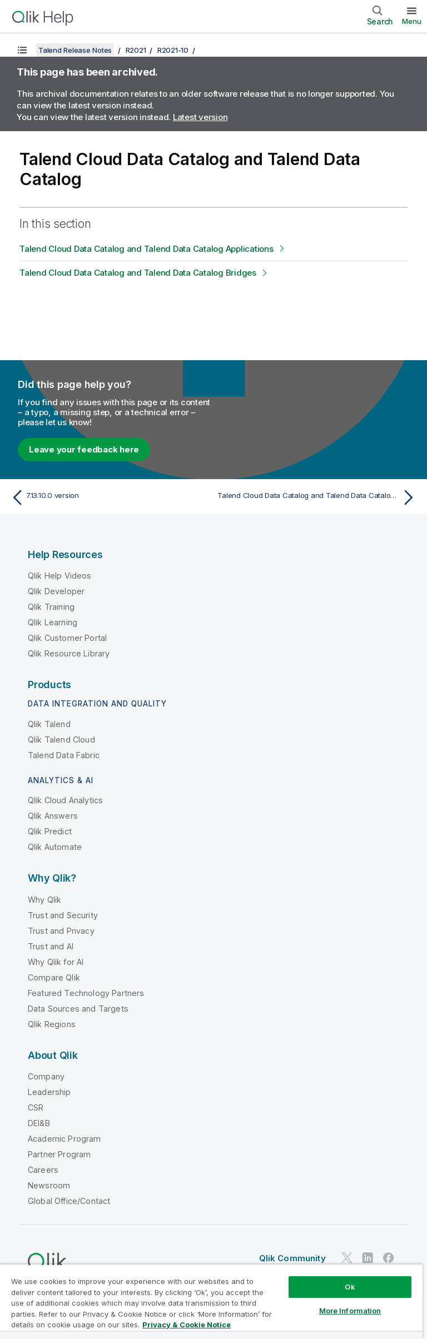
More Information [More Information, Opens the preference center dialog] (350, 1310)
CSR (35, 1107)
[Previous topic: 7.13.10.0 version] (109, 497)
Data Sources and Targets (78, 1008)
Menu (411, 21)
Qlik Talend (49, 724)
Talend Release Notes (75, 50)
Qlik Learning (52, 622)
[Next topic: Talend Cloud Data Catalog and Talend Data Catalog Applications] (318, 497)
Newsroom (49, 1185)
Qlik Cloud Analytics (65, 800)
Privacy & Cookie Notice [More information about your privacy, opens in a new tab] (186, 1324)
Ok (350, 1286)
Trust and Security (63, 915)
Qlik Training (51, 606)
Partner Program (59, 1154)
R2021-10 (172, 50)
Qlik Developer (56, 591)
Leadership (49, 1092)
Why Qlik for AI (55, 962)
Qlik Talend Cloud (61, 739)
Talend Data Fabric (64, 755)
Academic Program (64, 1138)
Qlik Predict (50, 831)
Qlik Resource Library (69, 653)
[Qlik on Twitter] (347, 1257)
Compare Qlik (54, 977)
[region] (211, 1301)
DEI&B (39, 1123)
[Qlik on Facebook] (388, 1257)
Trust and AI (50, 946)
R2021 (136, 50)
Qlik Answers (53, 815)
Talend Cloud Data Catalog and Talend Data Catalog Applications (146, 248)
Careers (43, 1169)
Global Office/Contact (69, 1201)
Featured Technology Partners (86, 993)
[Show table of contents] (22, 50)
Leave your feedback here (84, 449)
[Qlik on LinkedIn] (367, 1257)
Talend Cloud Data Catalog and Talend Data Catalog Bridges (137, 272)
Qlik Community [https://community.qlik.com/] (292, 1258)
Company (46, 1076)
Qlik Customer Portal (67, 638)
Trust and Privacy (61, 930)
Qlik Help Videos (60, 575)
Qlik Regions (52, 1024)
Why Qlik (44, 899)
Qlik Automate (55, 847)
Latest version (200, 117)
